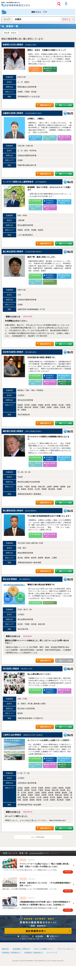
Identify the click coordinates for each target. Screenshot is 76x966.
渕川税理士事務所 (11, 668)
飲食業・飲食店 (10, 33)
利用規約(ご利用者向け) (11, 952)
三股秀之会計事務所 (12, 735)
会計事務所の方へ (38, 931)
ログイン (23, 936)
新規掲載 (37, 936)
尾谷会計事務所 (10, 579)
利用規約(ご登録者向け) (33, 952)
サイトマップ (52, 952)
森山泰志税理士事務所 (13, 251)
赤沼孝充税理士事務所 (13, 352)
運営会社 (5, 949)
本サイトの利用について (43, 949)
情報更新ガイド (52, 936)
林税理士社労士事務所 (13, 44)
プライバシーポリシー (65, 949)
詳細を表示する (45, 105)
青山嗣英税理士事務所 (13, 510)
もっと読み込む (38, 837)
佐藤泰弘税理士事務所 (13, 113)
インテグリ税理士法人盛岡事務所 (18, 182)
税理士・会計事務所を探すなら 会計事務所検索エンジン (15, 4)
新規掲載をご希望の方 (21, 949)
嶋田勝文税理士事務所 (13, 431)
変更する (66, 19)
